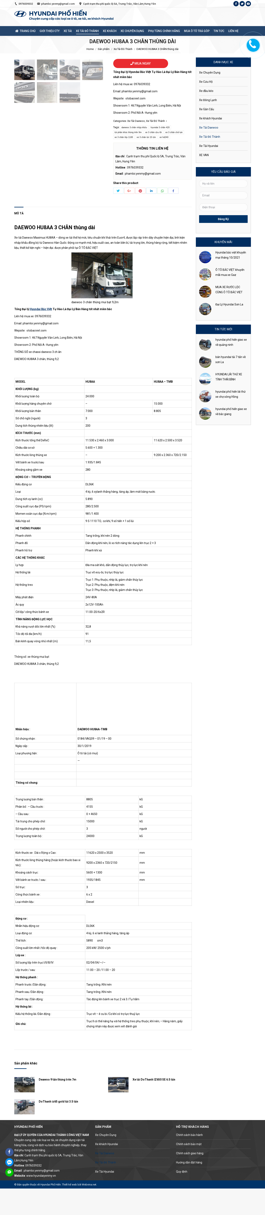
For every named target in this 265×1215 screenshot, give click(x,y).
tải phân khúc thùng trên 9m (128, 132)
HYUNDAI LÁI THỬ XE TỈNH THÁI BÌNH (228, 377)
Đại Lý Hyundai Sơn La (229, 304)
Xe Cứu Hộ (206, 81)
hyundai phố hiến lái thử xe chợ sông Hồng (230, 394)
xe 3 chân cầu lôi (153, 132)
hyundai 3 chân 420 (160, 127)
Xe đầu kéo (206, 91)
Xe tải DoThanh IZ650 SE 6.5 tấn (154, 1106)
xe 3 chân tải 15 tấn (146, 137)
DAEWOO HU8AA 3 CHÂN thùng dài (54, 254)
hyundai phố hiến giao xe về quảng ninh (231, 342)
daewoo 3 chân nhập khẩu (134, 127)
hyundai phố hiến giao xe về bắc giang (231, 411)
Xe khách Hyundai (210, 118)
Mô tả (18, 239)
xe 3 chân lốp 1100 (124, 137)
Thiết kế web (69, 1210)
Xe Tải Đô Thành (123, 49)
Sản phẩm (104, 49)
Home (90, 49)
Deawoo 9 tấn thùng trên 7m (57, 1106)
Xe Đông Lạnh (208, 100)
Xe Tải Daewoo (136, 120)
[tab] (18, 237)
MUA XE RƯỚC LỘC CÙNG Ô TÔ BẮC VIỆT (229, 289)
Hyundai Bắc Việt (41, 335)
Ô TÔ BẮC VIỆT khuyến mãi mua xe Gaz (229, 272)
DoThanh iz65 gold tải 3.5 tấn (58, 1128)
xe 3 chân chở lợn (174, 132)
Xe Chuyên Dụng (209, 72)
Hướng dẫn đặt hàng (189, 1189)
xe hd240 (164, 137)
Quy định (181, 1198)
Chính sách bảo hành (189, 1161)
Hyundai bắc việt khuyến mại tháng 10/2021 (230, 255)
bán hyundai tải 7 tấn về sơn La (230, 359)
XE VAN (204, 155)
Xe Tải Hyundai (208, 146)
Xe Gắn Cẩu (206, 109)
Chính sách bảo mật (189, 1170)
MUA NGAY (140, 63)
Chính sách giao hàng (189, 1179)
